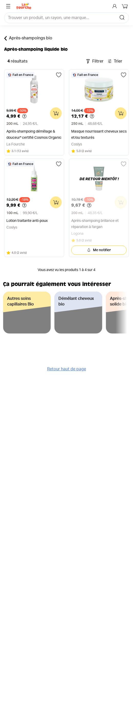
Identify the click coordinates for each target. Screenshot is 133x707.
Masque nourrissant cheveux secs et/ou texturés (99, 134)
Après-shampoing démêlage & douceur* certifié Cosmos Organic (34, 134)
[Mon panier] (125, 6)
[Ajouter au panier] (56, 113)
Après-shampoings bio (28, 38)
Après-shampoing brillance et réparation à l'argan (95, 224)
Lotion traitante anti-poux (27, 221)
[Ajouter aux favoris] (59, 75)
